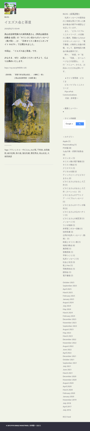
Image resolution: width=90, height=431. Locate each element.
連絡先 (38, 425)
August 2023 (68, 329)
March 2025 (68, 292)
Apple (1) (66, 141)
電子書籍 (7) (68, 275)
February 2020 (69, 393)
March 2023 (68, 336)
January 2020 (68, 396)
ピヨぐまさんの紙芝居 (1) (73, 218)
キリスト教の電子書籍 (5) (73, 161)
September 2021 (70, 363)
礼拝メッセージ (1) (71, 258)
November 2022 (69, 342)
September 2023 (70, 326)
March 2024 (68, 312)
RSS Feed (67, 416)
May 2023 (67, 332)
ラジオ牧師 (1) (69, 225)
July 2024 (67, 306)
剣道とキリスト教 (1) (72, 242)
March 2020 (68, 389)
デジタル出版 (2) (70, 171)
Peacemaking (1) (70, 144)
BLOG (6, 17)
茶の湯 (18, 153)
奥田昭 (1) (67, 248)
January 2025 (68, 299)
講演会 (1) (67, 272)
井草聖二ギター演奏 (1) (72, 228)
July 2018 (67, 403)
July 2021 (67, 366)
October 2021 (68, 359)
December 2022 (69, 339)
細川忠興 (11, 153)
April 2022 (67, 353)
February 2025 (69, 296)
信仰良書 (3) (68, 232)
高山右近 (43, 153)
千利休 (40, 149)
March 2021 (68, 373)
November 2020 (69, 379)
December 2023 (69, 319)
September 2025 (70, 285)
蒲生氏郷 (26, 153)
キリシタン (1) (69, 158)
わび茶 (33, 149)
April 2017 (67, 406)
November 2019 (69, 399)
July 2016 (67, 410)
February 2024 (69, 316)
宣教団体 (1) (68, 252)
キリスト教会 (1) (70, 164)
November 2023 (69, 322)
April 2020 (67, 386)
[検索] (69, 124)
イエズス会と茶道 (17, 22)
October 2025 (68, 282)
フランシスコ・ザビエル (19, 149)
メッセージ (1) (69, 222)
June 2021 (67, 369)
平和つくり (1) (69, 255)
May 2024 (67, 309)
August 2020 (68, 383)
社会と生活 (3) (69, 262)
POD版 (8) (67, 148)
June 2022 (67, 349)
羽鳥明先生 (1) (69, 268)
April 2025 (67, 289)
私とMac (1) (68, 265)
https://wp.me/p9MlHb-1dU (15, 68)
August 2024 (68, 302)
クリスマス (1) (69, 168)
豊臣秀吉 (34, 153)
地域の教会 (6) (69, 245)
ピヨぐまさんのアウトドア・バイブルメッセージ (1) (73, 198)
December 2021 (69, 356)
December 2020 (69, 376)
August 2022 (68, 346)
